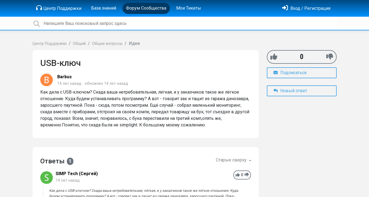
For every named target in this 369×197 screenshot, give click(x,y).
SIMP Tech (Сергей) (77, 173)
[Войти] (306, 8)
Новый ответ (290, 90)
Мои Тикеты (188, 8)
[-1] (329, 57)
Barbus (64, 76)
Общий (79, 43)
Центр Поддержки (58, 8)
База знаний (103, 8)
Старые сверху (232, 160)
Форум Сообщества (146, 8)
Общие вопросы (107, 43)
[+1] (273, 57)
